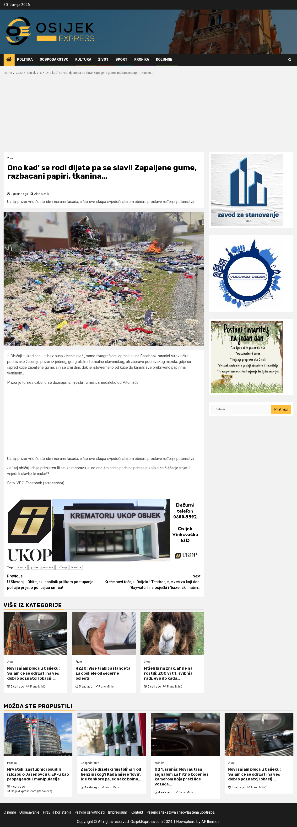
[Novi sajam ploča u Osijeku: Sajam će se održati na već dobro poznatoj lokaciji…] (35, 633)
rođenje (62, 567)
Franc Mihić (37, 686)
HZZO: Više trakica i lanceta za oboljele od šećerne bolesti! (103, 673)
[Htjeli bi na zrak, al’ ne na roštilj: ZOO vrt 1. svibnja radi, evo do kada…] (172, 633)
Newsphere (185, 821)
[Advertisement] (148, 115)
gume (34, 567)
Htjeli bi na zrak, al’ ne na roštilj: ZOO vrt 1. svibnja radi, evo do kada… (168, 673)
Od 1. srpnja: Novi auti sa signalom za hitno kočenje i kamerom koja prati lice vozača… (181, 776)
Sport (121, 60)
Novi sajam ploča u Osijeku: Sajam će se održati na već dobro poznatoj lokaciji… (33, 673)
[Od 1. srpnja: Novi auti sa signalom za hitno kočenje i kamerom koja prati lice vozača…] (185, 734)
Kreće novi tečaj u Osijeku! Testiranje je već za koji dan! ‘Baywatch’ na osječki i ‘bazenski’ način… (152, 581)
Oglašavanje (29, 812)
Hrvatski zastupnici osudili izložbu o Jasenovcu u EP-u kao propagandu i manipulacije (38, 774)
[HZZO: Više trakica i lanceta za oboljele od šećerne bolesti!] (103, 633)
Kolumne (164, 60)
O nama (10, 812)
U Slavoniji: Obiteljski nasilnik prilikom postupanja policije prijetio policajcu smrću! (55, 581)
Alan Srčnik (41, 194)
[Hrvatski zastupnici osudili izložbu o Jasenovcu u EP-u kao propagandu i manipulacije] (38, 734)
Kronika (141, 60)
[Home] (9, 60)
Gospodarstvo (54, 60)
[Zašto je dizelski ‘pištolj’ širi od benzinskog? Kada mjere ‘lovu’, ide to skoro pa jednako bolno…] (111, 734)
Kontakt (136, 812)
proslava (47, 567)
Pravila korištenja (57, 812)
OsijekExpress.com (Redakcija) (31, 791)
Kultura (83, 60)
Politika (25, 60)
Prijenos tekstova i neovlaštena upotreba (180, 812)
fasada (21, 567)
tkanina (76, 567)
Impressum (117, 812)
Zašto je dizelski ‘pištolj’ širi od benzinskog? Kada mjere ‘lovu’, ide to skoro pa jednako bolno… (111, 774)
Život (103, 60)
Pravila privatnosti (90, 812)
